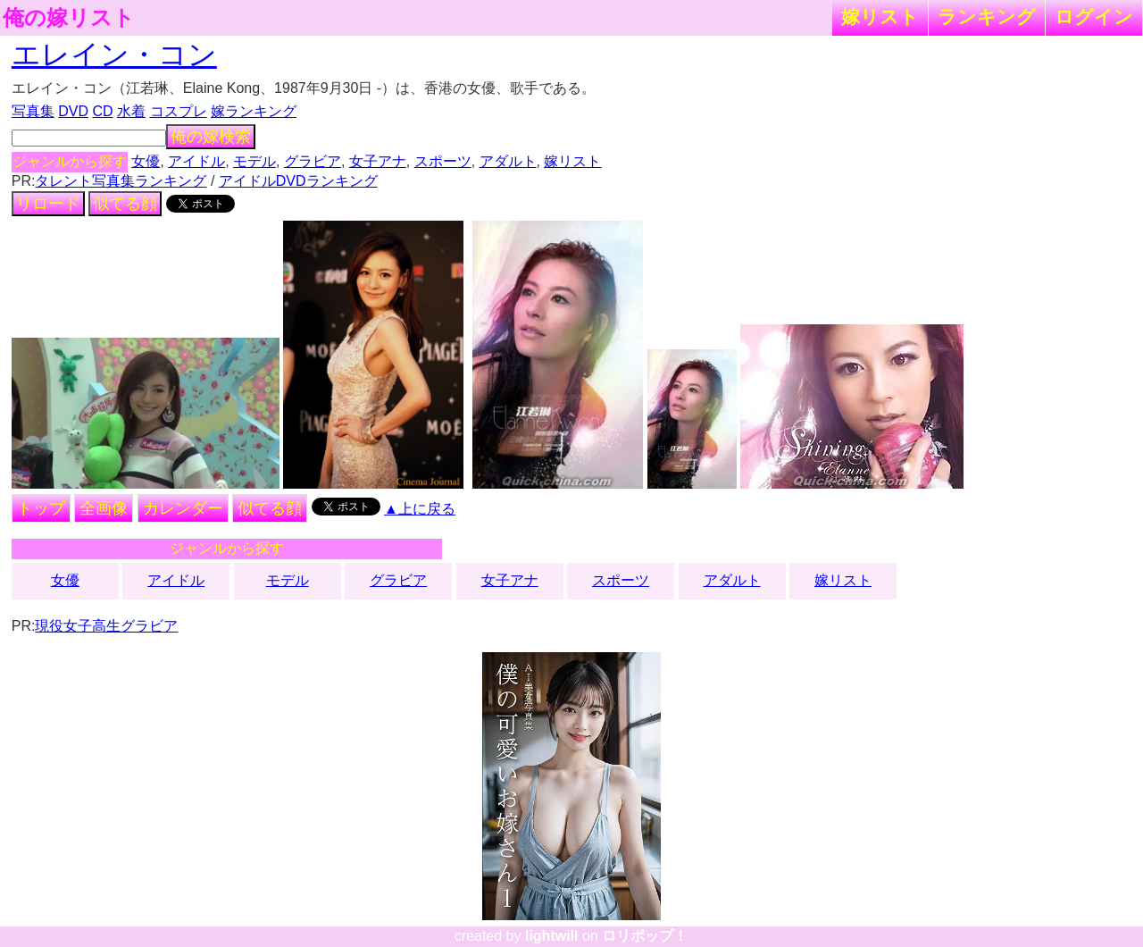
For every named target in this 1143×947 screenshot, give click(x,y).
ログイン (1094, 16)
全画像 (103, 508)
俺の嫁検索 (211, 137)
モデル (254, 161)
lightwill (552, 935)
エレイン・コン (114, 54)
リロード (48, 204)
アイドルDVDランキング (298, 181)
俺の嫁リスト (69, 17)
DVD (73, 111)
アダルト (508, 161)
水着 (131, 111)
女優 (145, 161)
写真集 (33, 111)
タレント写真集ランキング (120, 181)
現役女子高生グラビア (106, 625)
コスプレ (178, 111)
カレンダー (183, 508)
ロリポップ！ (645, 935)
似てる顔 (125, 204)
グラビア (312, 161)
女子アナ (377, 161)
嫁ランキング (253, 111)
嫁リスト (880, 16)
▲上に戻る (419, 508)
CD (102, 111)
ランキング (987, 16)
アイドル (196, 161)
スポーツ (442, 161)
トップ (41, 508)
